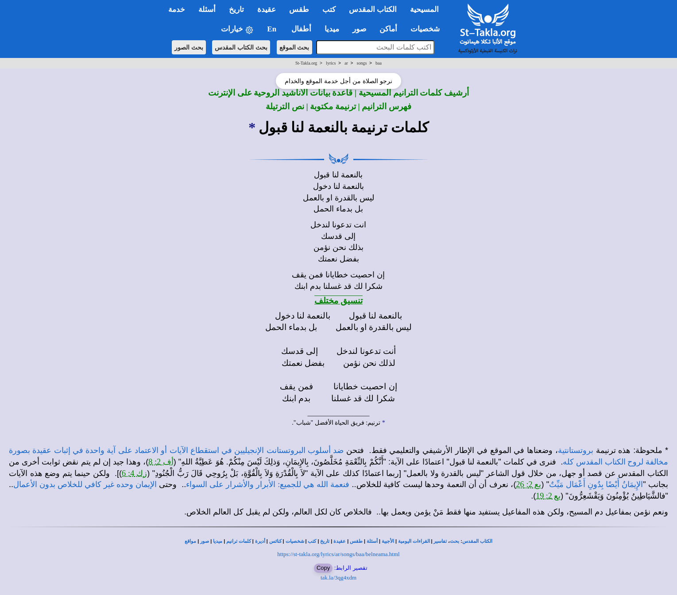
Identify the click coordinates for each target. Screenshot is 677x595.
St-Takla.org (306, 63)
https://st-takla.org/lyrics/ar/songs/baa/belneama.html (338, 554)
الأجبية (388, 541)
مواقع (190, 541)
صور (204, 541)
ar (346, 63)
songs (362, 63)
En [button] (272, 29)
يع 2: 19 (548, 495)
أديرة (260, 541)
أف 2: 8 (160, 461)
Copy (323, 567)
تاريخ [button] (236, 9)
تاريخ (324, 541)
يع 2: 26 (528, 484)
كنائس (275, 541)
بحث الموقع (294, 47)
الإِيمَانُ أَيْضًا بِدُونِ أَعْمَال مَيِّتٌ (596, 484)
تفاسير (440, 541)
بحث (454, 541)
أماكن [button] (388, 29)
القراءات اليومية (414, 541)
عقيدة (339, 541)
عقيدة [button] (266, 9)
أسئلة (372, 541)
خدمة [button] (176, 9)
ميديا (217, 541)
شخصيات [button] (427, 29)
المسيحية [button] (424, 9)
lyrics (331, 63)
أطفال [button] (301, 29)
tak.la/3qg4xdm (338, 577)
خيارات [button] (237, 29)
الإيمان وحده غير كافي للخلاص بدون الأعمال (85, 484)
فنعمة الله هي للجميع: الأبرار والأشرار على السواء (267, 484)
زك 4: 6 (134, 473)
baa (378, 63)
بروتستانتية (575, 450)
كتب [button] (329, 9)
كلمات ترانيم (238, 541)
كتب (312, 541)
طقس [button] (299, 9)
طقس (356, 541)
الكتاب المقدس (477, 541)
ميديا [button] (332, 29)
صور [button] (359, 29)
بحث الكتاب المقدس (241, 47)
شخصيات (295, 541)
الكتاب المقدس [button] (373, 9)
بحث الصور (188, 47)
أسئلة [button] (207, 9)
